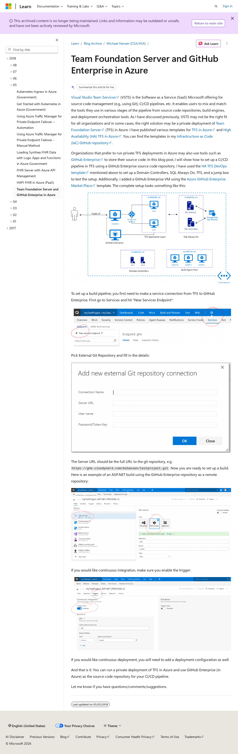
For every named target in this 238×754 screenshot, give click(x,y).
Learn (75, 43)
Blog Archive (93, 43)
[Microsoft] (9, 6)
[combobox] (32, 49)
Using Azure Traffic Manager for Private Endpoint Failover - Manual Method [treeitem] (39, 140)
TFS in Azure (202, 129)
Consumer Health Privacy (134, 736)
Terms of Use (170, 736)
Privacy (101, 736)
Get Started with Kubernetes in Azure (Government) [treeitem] (39, 107)
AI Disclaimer (15, 736)
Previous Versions (42, 736)
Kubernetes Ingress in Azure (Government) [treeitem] (36, 94)
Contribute (83, 736)
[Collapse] (57, 40)
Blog (63, 736)
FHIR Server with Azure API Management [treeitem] (36, 173)
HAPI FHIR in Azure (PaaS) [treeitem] (35, 182)
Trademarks (193, 736)
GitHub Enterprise (85, 159)
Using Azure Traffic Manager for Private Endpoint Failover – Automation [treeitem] (39, 122)
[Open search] (216, 6)
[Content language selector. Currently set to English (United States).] (27, 726)
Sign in (227, 6)
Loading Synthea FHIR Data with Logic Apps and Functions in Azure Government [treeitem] (39, 158)
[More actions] (227, 43)
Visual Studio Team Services (93, 97)
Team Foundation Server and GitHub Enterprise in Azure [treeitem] (37, 192)
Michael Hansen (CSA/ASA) (126, 43)
